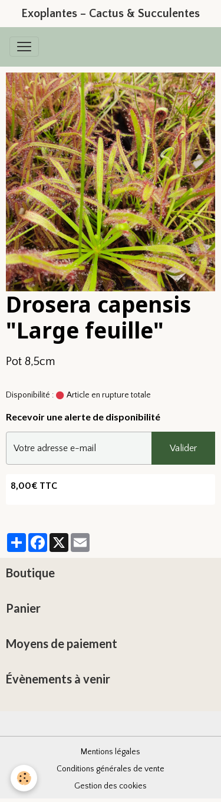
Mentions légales (110, 752)
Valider (183, 448)
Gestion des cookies (110, 786)
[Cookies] (24, 778)
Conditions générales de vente (110, 769)
